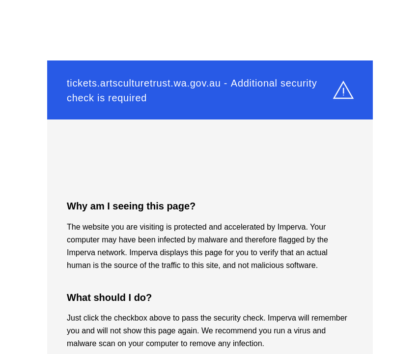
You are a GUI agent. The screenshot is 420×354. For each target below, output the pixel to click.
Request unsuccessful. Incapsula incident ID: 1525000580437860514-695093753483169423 (210, 177)
